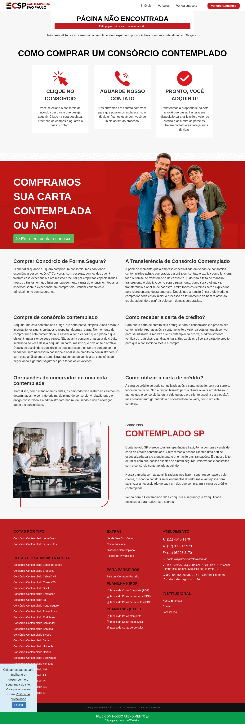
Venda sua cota (186, 5)
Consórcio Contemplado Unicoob (33, 646)
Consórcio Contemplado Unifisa (32, 652)
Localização (170, 612)
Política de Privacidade (120, 555)
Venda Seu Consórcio (120, 538)
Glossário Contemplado (121, 550)
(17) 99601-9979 (177, 546)
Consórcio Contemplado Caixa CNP (34, 576)
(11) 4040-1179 (176, 539)
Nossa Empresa (172, 600)
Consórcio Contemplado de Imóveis (34, 538)
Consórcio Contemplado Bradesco (33, 570)
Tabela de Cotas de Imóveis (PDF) (129, 596)
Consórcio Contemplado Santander (34, 623)
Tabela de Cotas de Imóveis (125, 621)
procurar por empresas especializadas (91, 278)
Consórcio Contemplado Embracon (34, 593)
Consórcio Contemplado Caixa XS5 (34, 582)
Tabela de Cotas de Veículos (125, 627)
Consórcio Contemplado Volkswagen (35, 657)
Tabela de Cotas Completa (124, 616)
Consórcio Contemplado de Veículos (35, 544)
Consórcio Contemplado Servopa (33, 628)
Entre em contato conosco (44, 238)
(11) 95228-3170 (177, 553)
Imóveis (146, 5)
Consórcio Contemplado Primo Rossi (35, 611)
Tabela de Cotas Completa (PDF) (128, 590)
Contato (167, 606)
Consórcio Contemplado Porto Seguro (36, 605)
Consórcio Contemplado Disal (31, 588)
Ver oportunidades (223, 5)
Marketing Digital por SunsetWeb (144, 707)
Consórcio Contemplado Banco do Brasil (37, 564)
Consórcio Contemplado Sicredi (32, 640)
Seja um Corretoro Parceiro (123, 576)
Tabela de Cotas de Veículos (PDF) (129, 602)
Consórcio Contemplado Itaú (30, 599)
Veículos (164, 5)
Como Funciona (116, 544)
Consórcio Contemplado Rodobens (34, 617)
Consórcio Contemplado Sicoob (32, 634)
